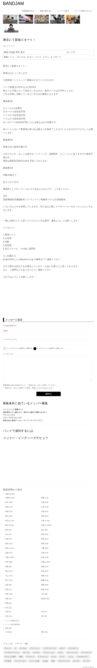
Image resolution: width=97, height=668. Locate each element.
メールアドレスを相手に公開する (19, 339)
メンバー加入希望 (11, 615)
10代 (42, 602)
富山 (42, 521)
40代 (42, 607)
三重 (42, 539)
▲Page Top (88, 659)
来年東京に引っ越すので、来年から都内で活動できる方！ (25, 403)
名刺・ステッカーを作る (40, 22)
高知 (6, 576)
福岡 (42, 576)
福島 (6, 502)
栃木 (6, 507)
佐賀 (6, 580)
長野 (42, 530)
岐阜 (6, 534)
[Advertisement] (48, 289)
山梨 (6, 530)
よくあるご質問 (51, 661)
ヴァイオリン (86, 643)
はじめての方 (8, 661)
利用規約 (6, 376)
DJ (15, 639)
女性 (53, 652)
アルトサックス (63, 652)
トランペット (35, 639)
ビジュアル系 (34, 652)
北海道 (7, 489)
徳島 (42, 567)
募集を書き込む (46, 11)
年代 (6, 599)
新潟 (6, 521)
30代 (7, 607)
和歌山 (43, 553)
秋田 (6, 498)
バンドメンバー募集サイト (13, 400)
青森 (42, 489)
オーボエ (36, 643)
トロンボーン (73, 639)
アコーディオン (20, 652)
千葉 (42, 512)
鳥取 (6, 557)
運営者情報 (35, 661)
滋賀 (6, 544)
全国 (6, 485)
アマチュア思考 (10, 648)
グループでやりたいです (12, 409)
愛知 (6, 539)
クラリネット (43, 648)
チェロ (53, 648)
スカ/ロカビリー (82, 648)
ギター (62, 639)
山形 (42, 498)
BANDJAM (13, 3)
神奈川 (43, 516)
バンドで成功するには (83, 11)
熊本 (6, 585)
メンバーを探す (63, 11)
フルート (8, 639)
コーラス (86, 652)
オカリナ (76, 652)
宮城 (42, 493)
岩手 (6, 493)
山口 (6, 567)
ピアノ (62, 648)
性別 (6, 619)
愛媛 (42, 571)
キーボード (30, 648)
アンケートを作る (23, 22)
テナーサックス (72, 643)
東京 (6, 516)
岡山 (6, 562)
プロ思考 (8, 652)
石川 (6, 525)
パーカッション (48, 643)
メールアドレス (9, 330)
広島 (42, 562)
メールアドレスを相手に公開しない (50, 339)
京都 (42, 544)
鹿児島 (43, 590)
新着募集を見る (28, 11)
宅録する (66, 22)
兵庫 (42, 548)
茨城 (42, 502)
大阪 (6, 548)
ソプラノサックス (49, 639)
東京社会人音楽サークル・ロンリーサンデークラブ (22, 411)
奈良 (6, 553)
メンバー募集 (10, 612)
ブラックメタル (9, 406)
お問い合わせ (67, 661)
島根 (42, 557)
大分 (42, 585)
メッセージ (7, 345)
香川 (6, 571)
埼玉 (6, 512)
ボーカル (23, 639)
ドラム (70, 648)
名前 (4, 322)
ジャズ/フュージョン (12, 643)
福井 (42, 525)
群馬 (42, 507)
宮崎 (6, 590)
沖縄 (6, 594)
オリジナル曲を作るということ (9, 21)
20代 (7, 602)
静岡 (42, 534)
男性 (42, 623)
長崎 (42, 580)
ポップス (26, 643)
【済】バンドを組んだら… (55, 21)
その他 (7, 623)
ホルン (60, 643)
